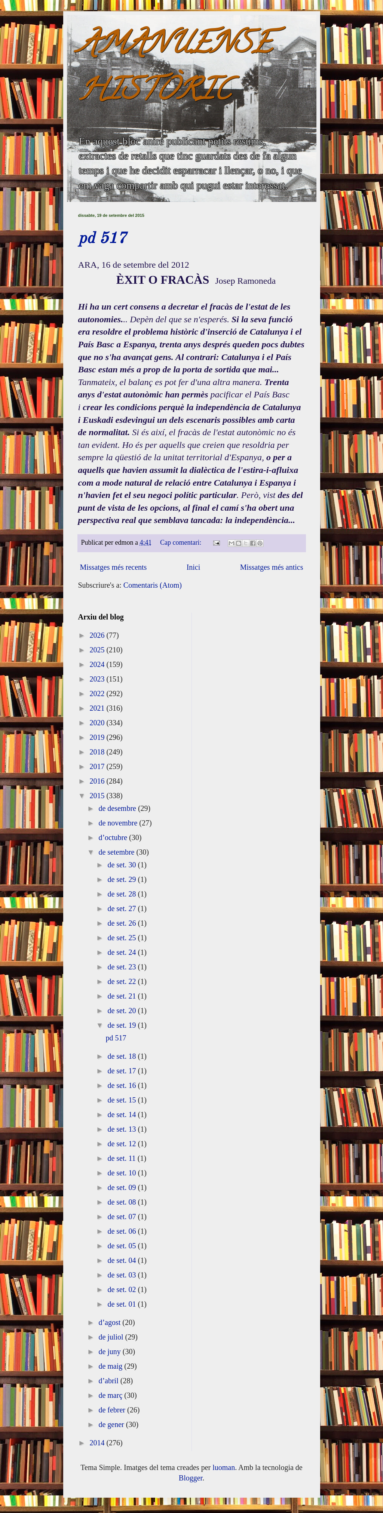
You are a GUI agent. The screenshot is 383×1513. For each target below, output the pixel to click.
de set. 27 (122, 908)
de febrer (112, 1410)
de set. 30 (122, 865)
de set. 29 (122, 879)
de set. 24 (122, 952)
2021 (97, 708)
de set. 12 (122, 1144)
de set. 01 (122, 1304)
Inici (193, 567)
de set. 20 (122, 1010)
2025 (97, 650)
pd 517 (102, 239)
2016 (97, 781)
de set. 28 (122, 894)
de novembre (118, 823)
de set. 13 (122, 1129)
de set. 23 (122, 967)
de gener (112, 1424)
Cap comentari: (181, 542)
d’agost (110, 1322)
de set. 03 (122, 1275)
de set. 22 (122, 981)
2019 (97, 737)
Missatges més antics (271, 567)
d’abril (109, 1381)
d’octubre (113, 837)
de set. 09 (122, 1187)
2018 (97, 752)
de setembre (117, 852)
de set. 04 (122, 1260)
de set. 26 (122, 923)
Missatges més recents (113, 567)
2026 (97, 635)
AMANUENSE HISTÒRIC (175, 69)
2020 (97, 723)
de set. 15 (122, 1100)
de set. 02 (122, 1289)
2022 (97, 693)
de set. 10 (122, 1173)
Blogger (190, 1478)
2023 (97, 679)
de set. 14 (122, 1114)
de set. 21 (122, 996)
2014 (97, 1443)
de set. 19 (122, 1025)
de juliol (111, 1337)
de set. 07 (122, 1216)
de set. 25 (122, 938)
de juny (110, 1351)
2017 (97, 766)
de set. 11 (122, 1158)
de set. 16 (122, 1085)
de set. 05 (122, 1246)
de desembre (118, 808)
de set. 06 (122, 1231)
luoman (223, 1467)
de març (111, 1395)
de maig (111, 1366)
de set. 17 (122, 1071)
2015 (97, 795)
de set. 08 (122, 1202)
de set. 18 (122, 1056)
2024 (97, 664)
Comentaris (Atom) (152, 585)
